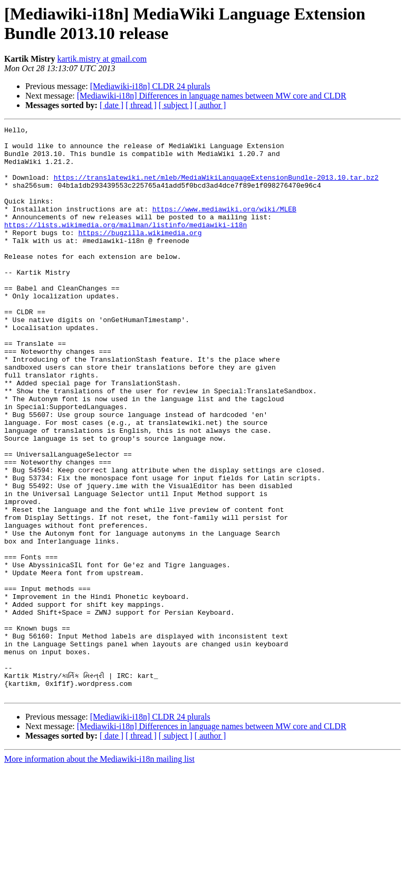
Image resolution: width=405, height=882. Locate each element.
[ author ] (210, 105)
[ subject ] (175, 105)
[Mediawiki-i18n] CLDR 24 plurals (150, 86)
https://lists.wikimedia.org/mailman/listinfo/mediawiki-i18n (125, 245)
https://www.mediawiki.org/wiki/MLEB (224, 226)
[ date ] (111, 105)
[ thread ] (141, 105)
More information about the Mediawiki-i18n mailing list (99, 872)
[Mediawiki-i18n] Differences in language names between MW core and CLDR (211, 95)
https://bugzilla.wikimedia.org (139, 254)
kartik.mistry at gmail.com (102, 58)
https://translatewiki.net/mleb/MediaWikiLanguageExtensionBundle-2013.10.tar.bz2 (216, 188)
